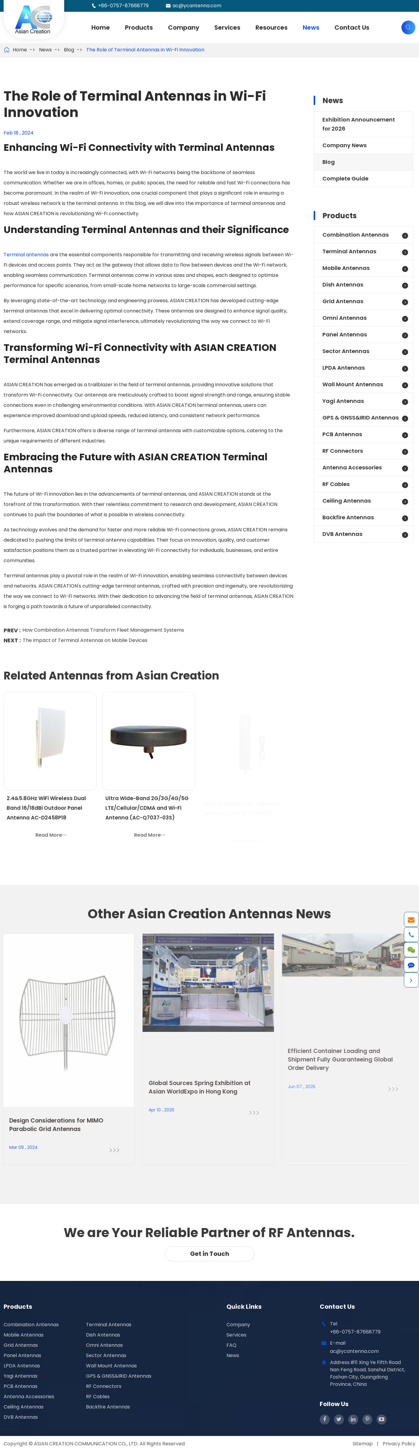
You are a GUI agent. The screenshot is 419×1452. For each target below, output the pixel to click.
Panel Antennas (344, 334)
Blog (69, 49)
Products (139, 27)
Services (227, 27)
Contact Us (352, 27)
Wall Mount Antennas (352, 384)
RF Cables (336, 484)
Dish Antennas (342, 284)
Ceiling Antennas (346, 500)
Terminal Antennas (349, 251)
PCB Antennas (342, 434)
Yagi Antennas (343, 401)
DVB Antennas (342, 534)
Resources (272, 27)
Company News (344, 145)
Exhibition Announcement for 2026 (358, 124)
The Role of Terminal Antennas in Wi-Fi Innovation (145, 49)
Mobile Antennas (346, 268)
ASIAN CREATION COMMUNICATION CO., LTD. (87, 1443)
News (311, 27)
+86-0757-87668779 (123, 5)
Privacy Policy (399, 1443)
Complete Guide (345, 178)
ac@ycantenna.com (197, 5)
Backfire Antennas (348, 517)
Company (183, 27)
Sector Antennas (345, 351)
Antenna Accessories (352, 467)
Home (100, 27)
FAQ (231, 1345)
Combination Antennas (355, 234)
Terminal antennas (26, 254)
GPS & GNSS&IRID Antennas (360, 417)
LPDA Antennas (343, 367)
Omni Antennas (344, 318)
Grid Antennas (342, 301)
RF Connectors (342, 451)
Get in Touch (209, 1253)
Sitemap (363, 1443)
